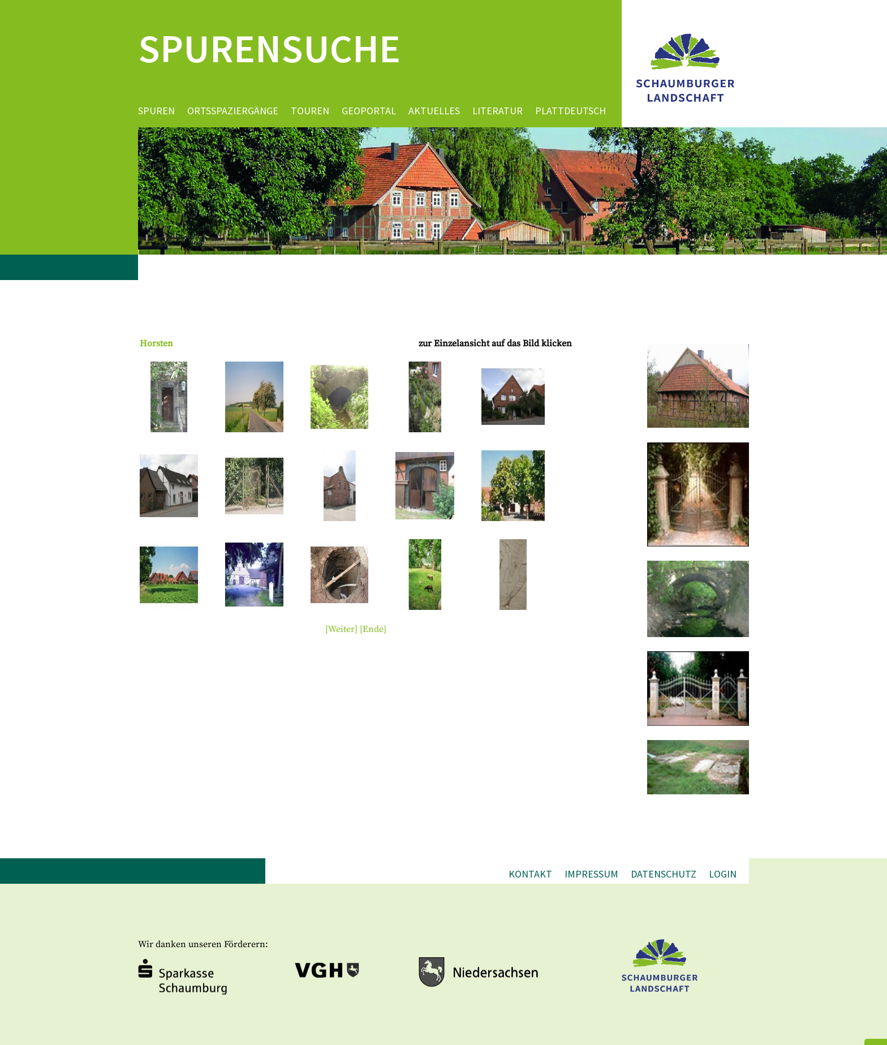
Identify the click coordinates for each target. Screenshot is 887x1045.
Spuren (156, 110)
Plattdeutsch (570, 110)
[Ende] (373, 629)
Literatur (497, 110)
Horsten (156, 343)
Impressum (591, 873)
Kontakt (530, 873)
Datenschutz (663, 873)
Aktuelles (434, 110)
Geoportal (369, 110)
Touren (310, 110)
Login (723, 873)
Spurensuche (269, 48)
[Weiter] (341, 629)
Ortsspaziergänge (232, 110)
